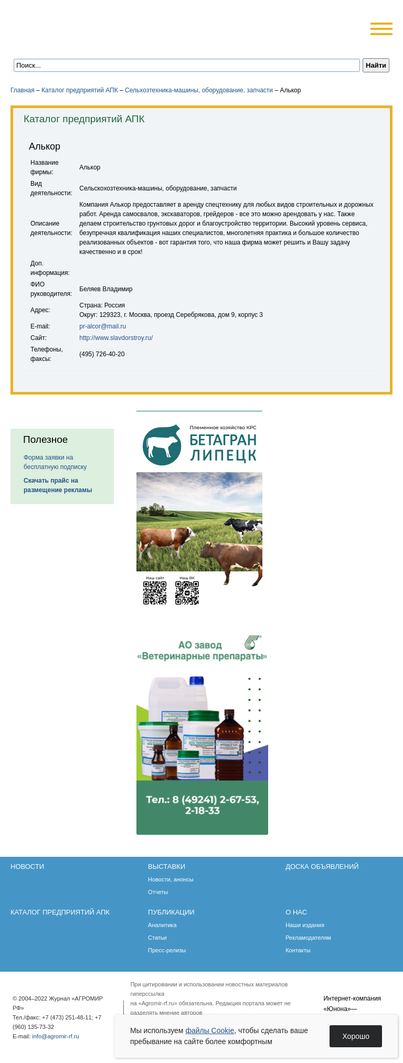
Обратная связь (73, 43)
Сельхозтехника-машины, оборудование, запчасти (199, 90)
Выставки (166, 866)
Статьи (157, 937)
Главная (22, 90)
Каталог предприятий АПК (79, 90)
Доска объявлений (321, 866)
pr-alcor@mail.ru (102, 326)
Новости (27, 866)
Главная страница (59, 43)
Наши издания (304, 925)
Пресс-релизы (167, 950)
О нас (296, 912)
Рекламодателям (308, 937)
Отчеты (158, 892)
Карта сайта (87, 43)
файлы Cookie (209, 1030)
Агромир (77, 24)
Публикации (171, 912)
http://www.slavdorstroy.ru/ (116, 338)
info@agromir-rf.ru (55, 1036)
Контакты (298, 950)
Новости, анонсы (171, 879)
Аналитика (162, 925)
